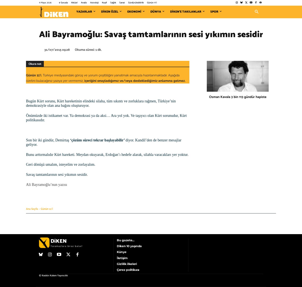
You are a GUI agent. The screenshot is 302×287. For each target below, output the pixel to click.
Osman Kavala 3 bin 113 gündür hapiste (237, 97)
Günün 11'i (47, 208)
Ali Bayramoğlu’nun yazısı (47, 185)
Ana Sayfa (32, 208)
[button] (256, 12)
